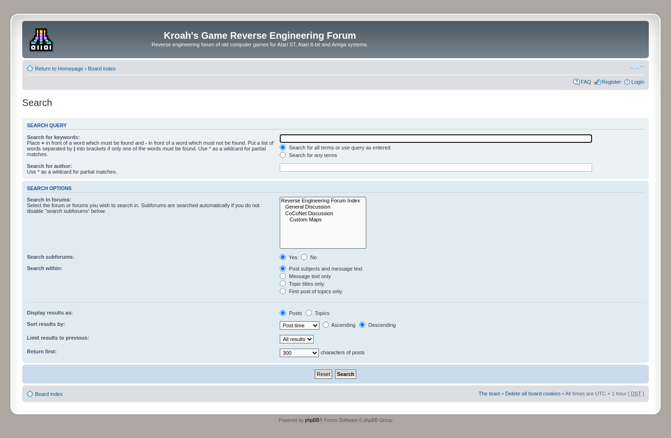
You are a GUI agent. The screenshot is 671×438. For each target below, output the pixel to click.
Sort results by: (46, 324)
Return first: (42, 351)
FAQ (586, 82)
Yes (288, 257)
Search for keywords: (53, 137)
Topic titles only (302, 284)
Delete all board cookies (532, 393)
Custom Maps (323, 220)
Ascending (339, 325)
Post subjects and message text (321, 269)
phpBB (312, 420)
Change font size (637, 66)
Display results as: (50, 312)
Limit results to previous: (58, 338)
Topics (317, 313)
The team (489, 393)
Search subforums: (50, 257)
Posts (291, 313)
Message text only (305, 276)
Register (611, 82)
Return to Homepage (59, 68)
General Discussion (323, 207)
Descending (377, 325)
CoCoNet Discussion (323, 213)
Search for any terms (308, 155)
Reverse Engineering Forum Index (323, 201)
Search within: (44, 268)
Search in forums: (49, 199)
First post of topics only (311, 291)
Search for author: (49, 166)
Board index (102, 68)
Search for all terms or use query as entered (335, 147)
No (309, 257)
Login (637, 82)
